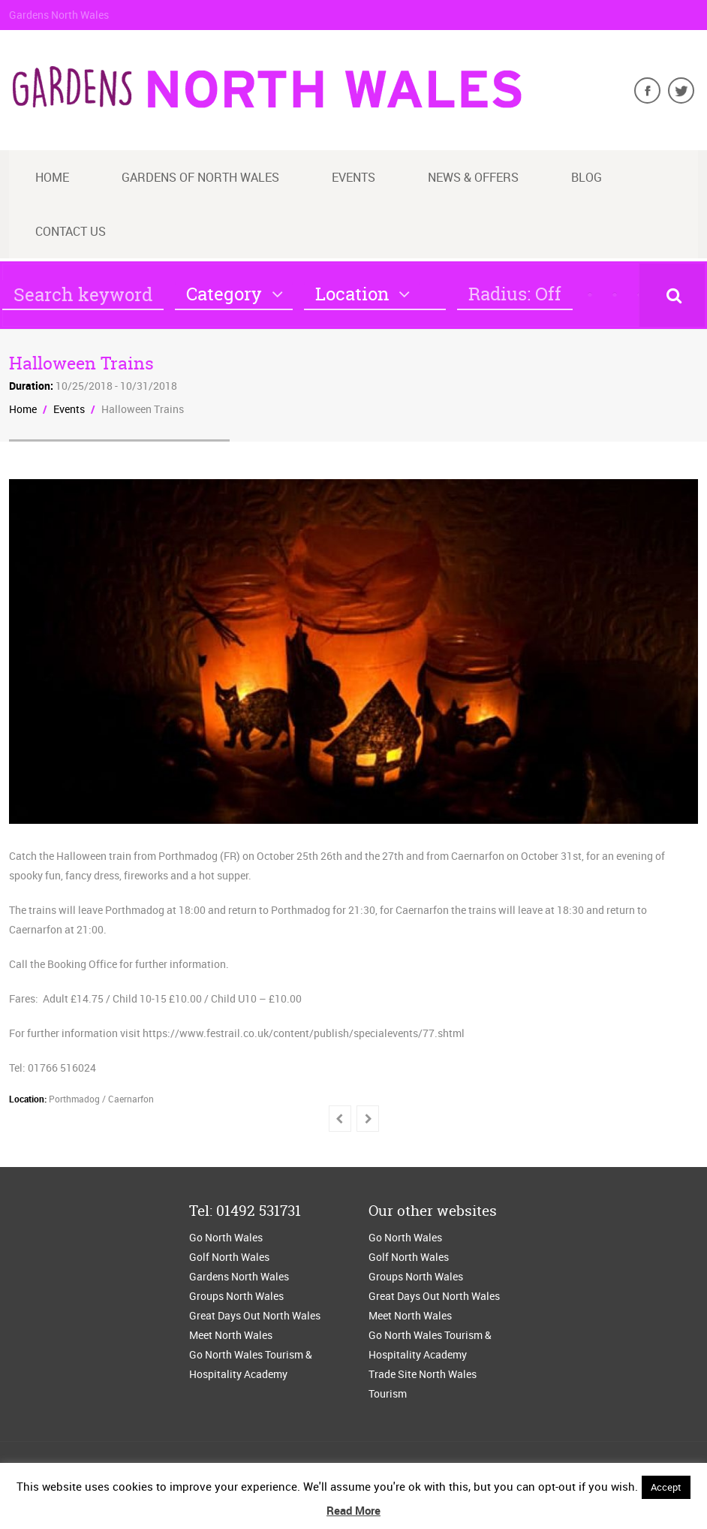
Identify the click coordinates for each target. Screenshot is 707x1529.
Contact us (70, 231)
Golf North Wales (229, 1257)
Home (52, 177)
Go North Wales (226, 1237)
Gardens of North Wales (200, 177)
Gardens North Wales (239, 1276)
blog (586, 177)
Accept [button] (666, 1487)
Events (353, 177)
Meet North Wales (230, 1335)
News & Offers (473, 177)
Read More (353, 1510)
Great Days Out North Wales (254, 1315)
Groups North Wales (236, 1296)
